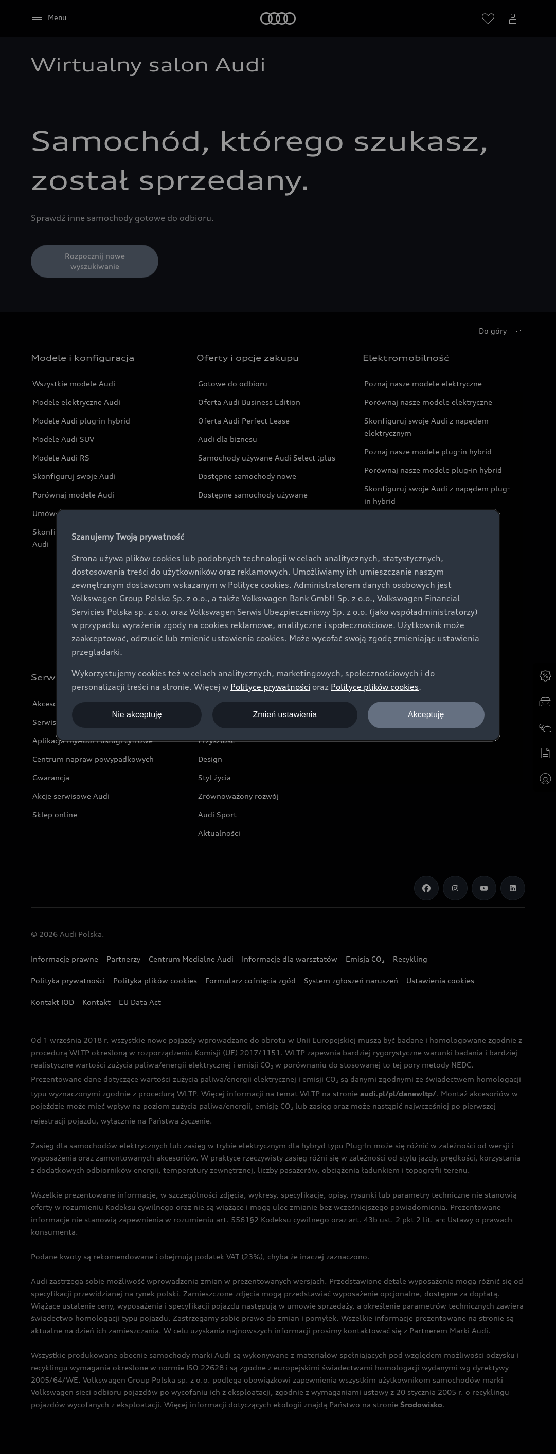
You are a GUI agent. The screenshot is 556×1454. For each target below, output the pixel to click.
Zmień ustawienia (285, 714)
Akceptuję (426, 714)
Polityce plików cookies (375, 687)
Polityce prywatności (270, 687)
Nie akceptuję (137, 714)
